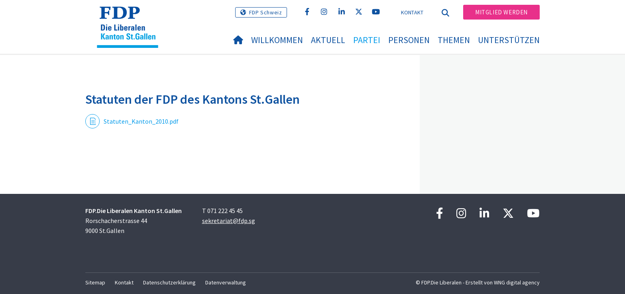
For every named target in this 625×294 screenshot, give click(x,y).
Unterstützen (509, 39)
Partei (366, 39)
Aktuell (328, 39)
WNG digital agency (517, 282)
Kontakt (412, 12)
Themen (454, 39)
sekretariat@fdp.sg (228, 221)
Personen (409, 39)
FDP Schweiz (265, 12)
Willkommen (277, 39)
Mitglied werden (501, 12)
